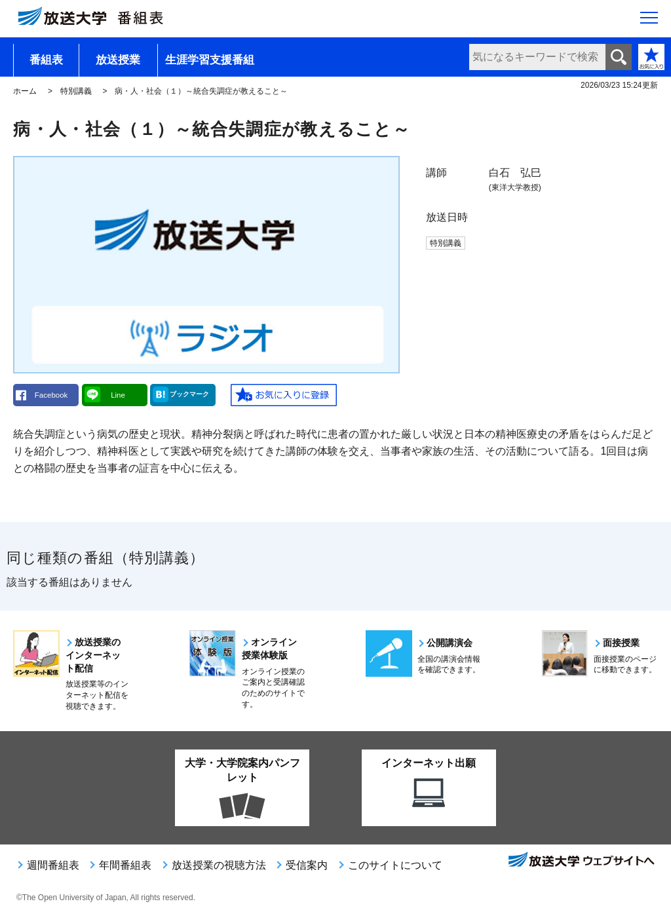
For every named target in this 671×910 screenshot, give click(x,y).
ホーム (25, 91)
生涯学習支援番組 (209, 60)
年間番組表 (125, 865)
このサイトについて (395, 865)
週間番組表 (53, 865)
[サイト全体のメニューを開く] (649, 20)
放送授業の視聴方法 (219, 865)
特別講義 (76, 91)
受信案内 (307, 865)
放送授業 (118, 60)
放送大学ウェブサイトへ (581, 861)
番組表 (46, 60)
